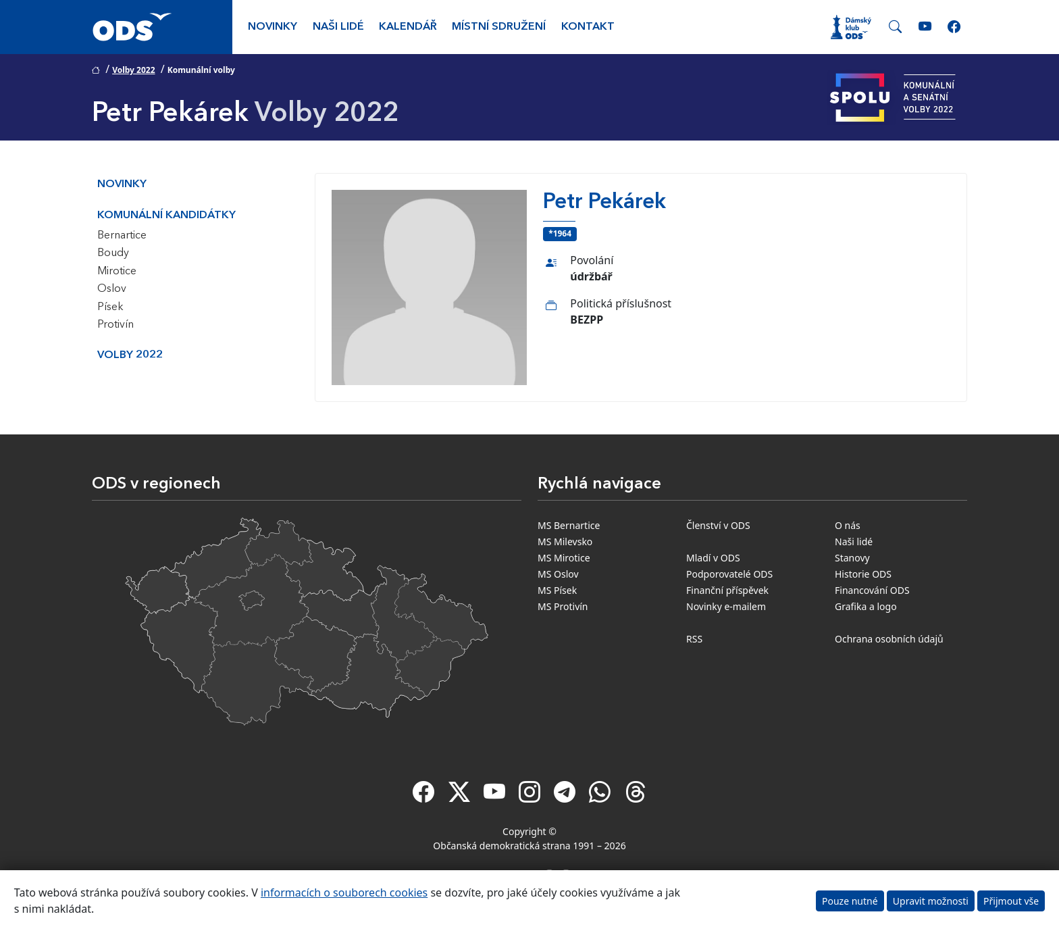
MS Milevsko (565, 541)
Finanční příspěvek (727, 590)
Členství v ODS (718, 525)
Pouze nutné (850, 901)
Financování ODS (872, 590)
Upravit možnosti (930, 901)
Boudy (113, 253)
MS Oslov (558, 574)
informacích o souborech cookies (344, 892)
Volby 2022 (133, 70)
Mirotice (116, 271)
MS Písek (557, 590)
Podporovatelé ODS (729, 574)
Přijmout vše (1011, 901)
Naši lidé (338, 27)
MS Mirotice (564, 557)
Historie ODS (863, 574)
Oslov (111, 289)
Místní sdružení (499, 27)
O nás (847, 525)
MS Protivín (563, 606)
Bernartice (122, 235)
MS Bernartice (569, 525)
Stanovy (852, 557)
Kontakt (588, 27)
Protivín (115, 325)
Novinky (272, 27)
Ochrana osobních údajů (889, 638)
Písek (110, 307)
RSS (694, 638)
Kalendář (408, 27)
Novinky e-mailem (726, 606)
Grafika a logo (866, 606)
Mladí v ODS (713, 557)
